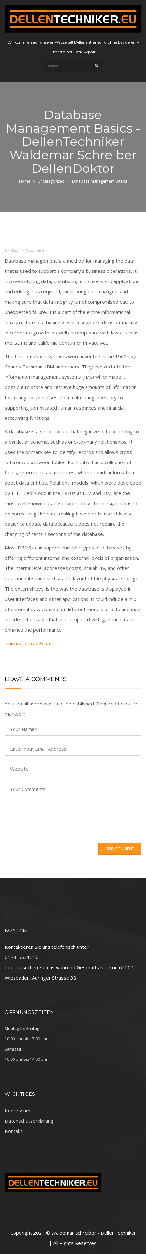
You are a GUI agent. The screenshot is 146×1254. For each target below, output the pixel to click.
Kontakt (13, 1131)
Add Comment (119, 849)
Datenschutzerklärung (29, 1121)
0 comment (34, 250)
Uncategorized (51, 181)
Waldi (14, 250)
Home (24, 181)
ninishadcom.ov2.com (28, 643)
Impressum (17, 1110)
